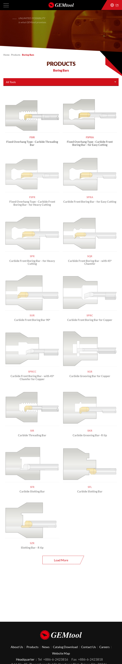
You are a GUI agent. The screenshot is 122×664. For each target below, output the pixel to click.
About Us (17, 647)
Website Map (61, 653)
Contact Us (88, 647)
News (46, 647)
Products (15, 54)
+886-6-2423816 (55, 659)
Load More (61, 560)
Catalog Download (65, 647)
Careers (104, 647)
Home (6, 54)
